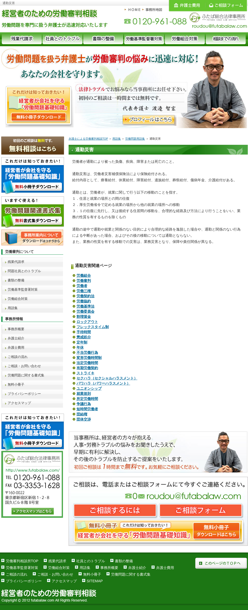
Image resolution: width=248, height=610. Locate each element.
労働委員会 (85, 311)
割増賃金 (84, 316)
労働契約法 (85, 296)
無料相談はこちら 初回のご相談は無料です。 (32, 146)
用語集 (116, 138)
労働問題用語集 (135, 138)
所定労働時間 (87, 399)
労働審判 (84, 281)
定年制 (82, 342)
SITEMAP (95, 581)
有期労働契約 (87, 368)
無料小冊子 (16, 384)
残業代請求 (16, 262)
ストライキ (85, 373)
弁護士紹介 (16, 338)
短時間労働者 (87, 409)
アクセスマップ (19, 403)
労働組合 (84, 275)
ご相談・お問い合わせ (24, 366)
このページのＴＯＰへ (221, 563)
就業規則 (84, 394)
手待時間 (84, 332)
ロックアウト (87, 322)
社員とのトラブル (90, 561)
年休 (80, 347)
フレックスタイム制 (93, 327)
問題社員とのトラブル (24, 271)
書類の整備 (16, 280)
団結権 (82, 414)
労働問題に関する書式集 (26, 375)
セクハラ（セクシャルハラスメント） (107, 378)
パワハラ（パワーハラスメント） (103, 383)
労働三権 (84, 291)
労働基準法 (85, 306)
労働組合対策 (18, 299)
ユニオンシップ (89, 388)
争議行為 (84, 404)
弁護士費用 (16, 347)
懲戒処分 (84, 337)
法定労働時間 (87, 363)
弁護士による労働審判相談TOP (88, 138)
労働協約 (84, 301)
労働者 (82, 286)
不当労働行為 (87, 352)
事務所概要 (16, 329)
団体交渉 (84, 419)
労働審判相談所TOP (22, 561)
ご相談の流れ (18, 357)
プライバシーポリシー (24, 394)
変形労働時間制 (89, 358)
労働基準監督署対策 (23, 289)
